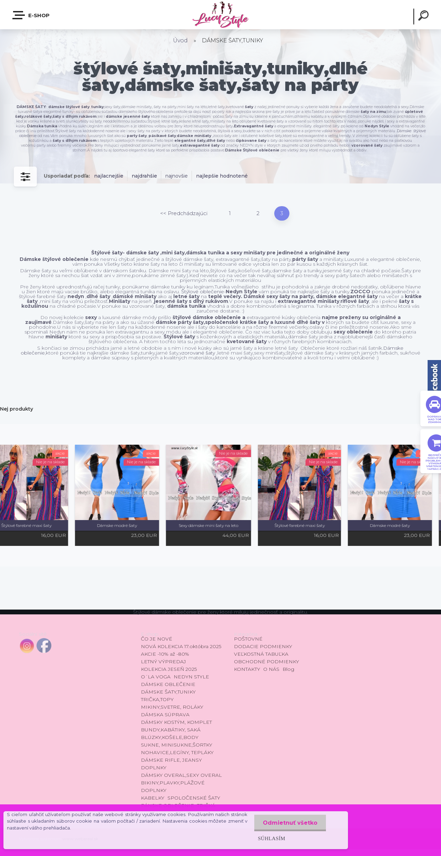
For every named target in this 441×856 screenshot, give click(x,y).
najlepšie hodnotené (222, 176)
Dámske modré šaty (131, 525)
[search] (424, 16)
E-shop (31, 15)
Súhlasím (271, 838)
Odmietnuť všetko (290, 823)
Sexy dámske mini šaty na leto (222, 525)
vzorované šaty (197, 353)
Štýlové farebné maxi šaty (40, 525)
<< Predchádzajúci (183, 213)
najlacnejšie (108, 176)
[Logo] (220, 14)
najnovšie (176, 176)
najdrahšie (144, 176)
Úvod (180, 40)
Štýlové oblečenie (202, 291)
